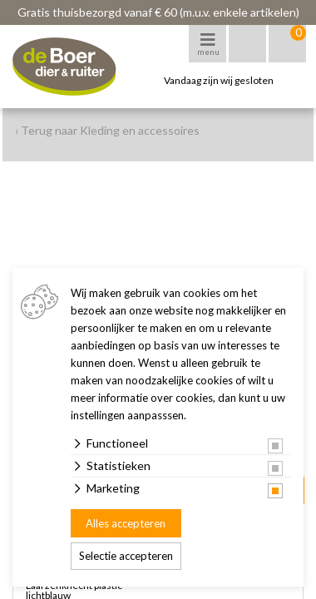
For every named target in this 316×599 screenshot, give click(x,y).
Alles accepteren (125, 523)
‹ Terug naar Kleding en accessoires (107, 130)
